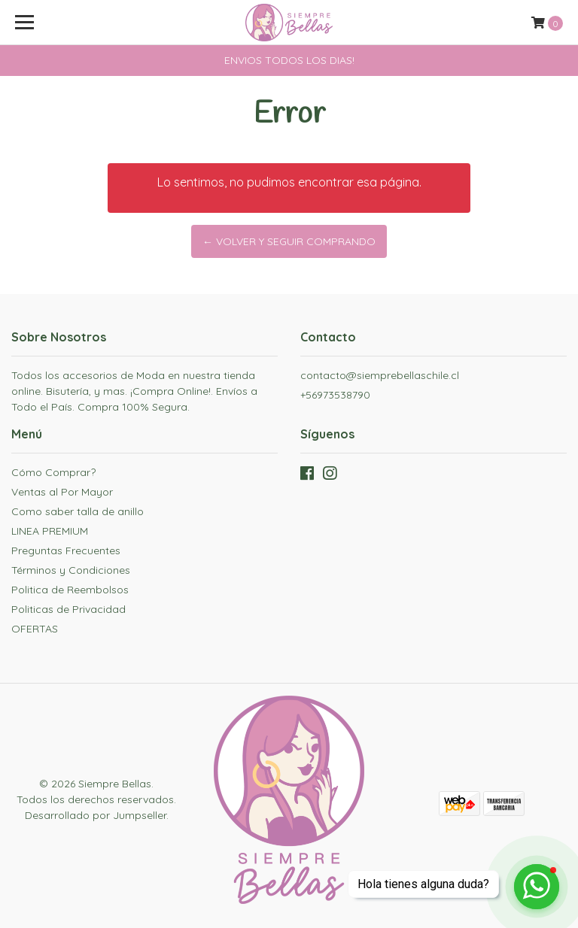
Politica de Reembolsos (70, 589)
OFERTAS (34, 628)
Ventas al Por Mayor (62, 492)
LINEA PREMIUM (49, 531)
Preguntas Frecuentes (65, 550)
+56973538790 (335, 395)
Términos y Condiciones (70, 570)
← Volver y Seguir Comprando (289, 241)
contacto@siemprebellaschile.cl (379, 375)
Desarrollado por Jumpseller (95, 815)
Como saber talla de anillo (77, 511)
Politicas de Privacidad (68, 609)
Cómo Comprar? (53, 472)
